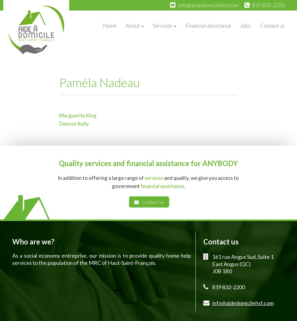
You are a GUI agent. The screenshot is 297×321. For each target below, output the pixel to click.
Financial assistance (208, 25)
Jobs (245, 25)
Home (109, 25)
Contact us (272, 25)
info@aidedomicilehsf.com (208, 5)
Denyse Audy (74, 123)
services (154, 178)
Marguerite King (77, 115)
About (134, 25)
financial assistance (162, 186)
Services (164, 25)
